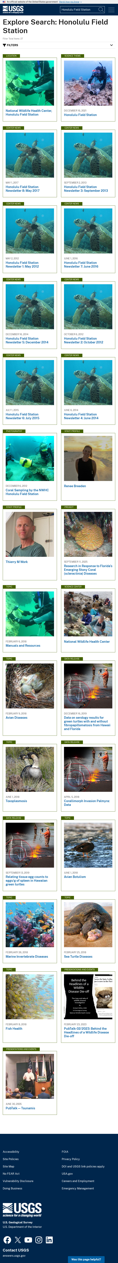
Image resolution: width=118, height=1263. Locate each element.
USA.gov (67, 1173)
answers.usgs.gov (14, 1255)
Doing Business (12, 1188)
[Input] (82, 9)
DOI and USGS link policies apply (83, 1166)
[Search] (101, 9)
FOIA (65, 1151)
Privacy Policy (71, 1159)
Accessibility (11, 1151)
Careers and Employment (78, 1181)
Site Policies (11, 1159)
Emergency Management (78, 1188)
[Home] (13, 12)
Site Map (8, 1166)
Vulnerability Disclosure (18, 1181)
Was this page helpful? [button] (86, 1259)
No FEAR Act (11, 1173)
